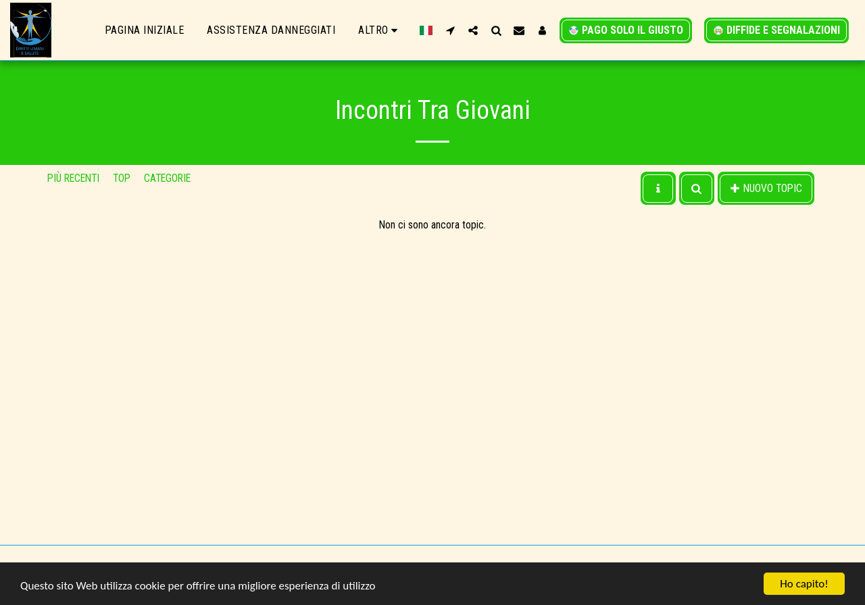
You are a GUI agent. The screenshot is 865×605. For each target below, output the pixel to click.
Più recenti (73, 178)
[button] (450, 30)
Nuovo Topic (766, 188)
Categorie (167, 178)
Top (121, 178)
